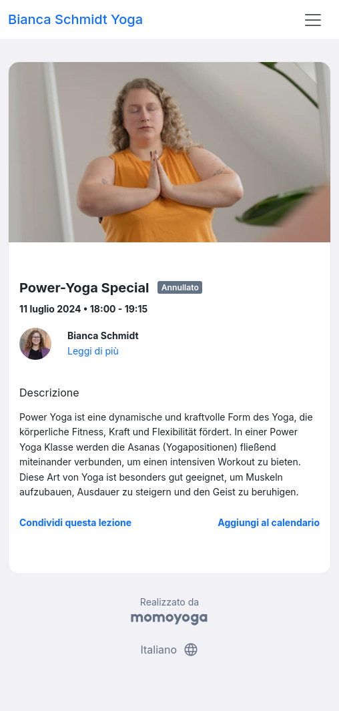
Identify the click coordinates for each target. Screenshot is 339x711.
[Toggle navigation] (313, 20)
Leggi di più (93, 351)
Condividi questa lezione (75, 522)
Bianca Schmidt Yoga (75, 19)
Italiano (169, 650)
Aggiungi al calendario (269, 522)
